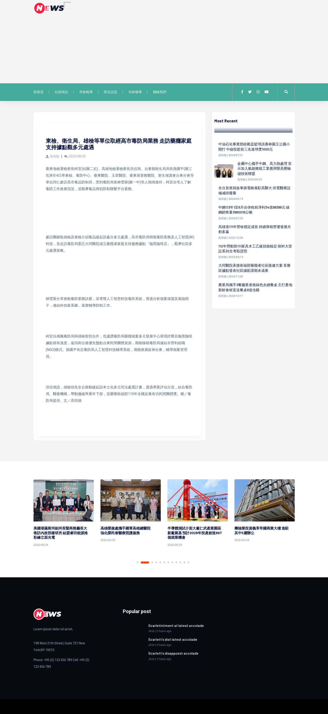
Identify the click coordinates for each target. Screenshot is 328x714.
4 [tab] (156, 562)
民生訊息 (110, 92)
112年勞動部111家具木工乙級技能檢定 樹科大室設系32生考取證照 (255, 248)
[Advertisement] (164, 48)
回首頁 (38, 92)
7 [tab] (168, 562)
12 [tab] (188, 562)
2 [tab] (145, 562)
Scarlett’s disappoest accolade (173, 653)
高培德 (52, 156)
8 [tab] (172, 562)
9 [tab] (176, 562)
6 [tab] (164, 562)
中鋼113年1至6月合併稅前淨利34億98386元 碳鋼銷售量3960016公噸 (254, 209)
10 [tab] (180, 562)
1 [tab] (137, 562)
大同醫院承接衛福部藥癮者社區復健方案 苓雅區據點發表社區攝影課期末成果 (254, 267)
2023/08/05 (75, 156)
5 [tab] (160, 562)
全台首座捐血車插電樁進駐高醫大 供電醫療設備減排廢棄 (254, 190)
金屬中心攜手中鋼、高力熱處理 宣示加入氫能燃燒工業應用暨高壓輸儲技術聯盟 (264, 168)
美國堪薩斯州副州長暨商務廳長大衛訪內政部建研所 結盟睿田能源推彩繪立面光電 (60, 533)
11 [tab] (184, 562)
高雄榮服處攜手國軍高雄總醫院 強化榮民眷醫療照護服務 (127, 530)
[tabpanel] (63, 513)
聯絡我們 (159, 92)
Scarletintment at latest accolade (176, 625)
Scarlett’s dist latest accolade (172, 639)
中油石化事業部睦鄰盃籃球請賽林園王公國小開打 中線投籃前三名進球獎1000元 (254, 146)
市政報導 (86, 92)
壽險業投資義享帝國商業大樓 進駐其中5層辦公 (261, 530)
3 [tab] (152, 562)
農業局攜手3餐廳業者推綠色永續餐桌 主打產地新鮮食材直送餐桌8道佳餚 (255, 287)
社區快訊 (61, 92)
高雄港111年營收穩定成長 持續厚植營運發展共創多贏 (254, 229)
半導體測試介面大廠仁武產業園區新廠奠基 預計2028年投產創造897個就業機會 (194, 533)
